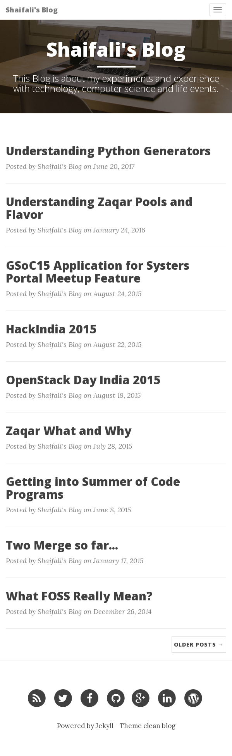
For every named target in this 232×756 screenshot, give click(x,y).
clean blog (159, 725)
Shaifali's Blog (32, 9)
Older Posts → (199, 644)
